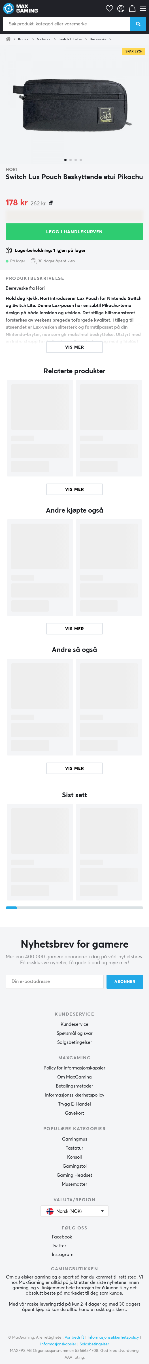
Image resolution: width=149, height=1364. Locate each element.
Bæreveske (98, 39)
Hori (11, 169)
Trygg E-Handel (74, 1104)
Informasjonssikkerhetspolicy (74, 1095)
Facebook (62, 1237)
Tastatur (74, 1148)
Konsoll (23, 39)
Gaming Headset (74, 1175)
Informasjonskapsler (58, 1344)
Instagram (62, 1254)
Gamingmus (74, 1139)
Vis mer (74, 489)
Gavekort (74, 1113)
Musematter (74, 1184)
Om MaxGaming (74, 1077)
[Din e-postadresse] (55, 982)
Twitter (59, 1246)
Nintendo (44, 39)
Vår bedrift (74, 1337)
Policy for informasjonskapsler (74, 1068)
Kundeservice (74, 1024)
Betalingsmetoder (74, 1086)
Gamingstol (75, 1166)
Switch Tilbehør (70, 39)
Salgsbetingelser (74, 1042)
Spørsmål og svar (75, 1033)
